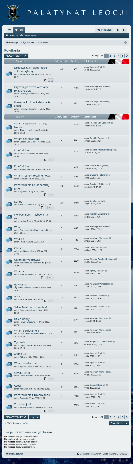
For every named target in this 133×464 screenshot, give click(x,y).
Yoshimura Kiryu (27, 251)
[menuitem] (9, 30)
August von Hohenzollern (31, 345)
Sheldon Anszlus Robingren (102, 150)
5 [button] (123, 55)
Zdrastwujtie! (22, 404)
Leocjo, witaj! (22, 372)
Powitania (12, 50)
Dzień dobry (21, 319)
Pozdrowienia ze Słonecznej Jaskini (31, 186)
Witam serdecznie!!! (26, 330)
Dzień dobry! (22, 150)
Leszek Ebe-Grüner (28, 142)
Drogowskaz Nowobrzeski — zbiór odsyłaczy (32, 69)
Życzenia (19, 342)
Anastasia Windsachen (100, 284)
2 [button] (110, 55)
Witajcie (19, 238)
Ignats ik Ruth (96, 67)
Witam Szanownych (26, 138)
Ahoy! (17, 296)
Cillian (22, 357)
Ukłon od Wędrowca (27, 259)
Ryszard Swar (26, 366)
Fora (21, 30)
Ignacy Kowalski (27, 274)
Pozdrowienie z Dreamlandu (32, 395)
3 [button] (114, 55)
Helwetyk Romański (28, 74)
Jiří (21, 299)
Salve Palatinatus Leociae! (30, 307)
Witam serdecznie (25, 363)
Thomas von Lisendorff (30, 130)
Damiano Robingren (99, 175)
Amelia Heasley (27, 153)
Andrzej (23, 398)
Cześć (17, 385)
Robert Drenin (26, 407)
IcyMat (23, 191)
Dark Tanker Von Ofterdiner (32, 333)
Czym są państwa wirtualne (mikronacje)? (31, 88)
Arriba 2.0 (20, 354)
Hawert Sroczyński (98, 166)
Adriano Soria (26, 389)
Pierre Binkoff (26, 376)
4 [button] (118, 55)
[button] (127, 56)
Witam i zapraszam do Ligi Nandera (30, 125)
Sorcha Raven (26, 204)
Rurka (22, 242)
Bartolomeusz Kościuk (30, 263)
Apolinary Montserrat (99, 238)
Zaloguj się (13, 35)
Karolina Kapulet (31, 288)
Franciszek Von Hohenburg (32, 230)
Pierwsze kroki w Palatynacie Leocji (32, 103)
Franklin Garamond (98, 138)
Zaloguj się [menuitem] (118, 31)
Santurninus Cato (27, 310)
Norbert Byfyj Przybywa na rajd (31, 216)
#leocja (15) (104, 29)
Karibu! (18, 201)
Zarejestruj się (29, 35)
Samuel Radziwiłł (97, 385)
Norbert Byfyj (25, 221)
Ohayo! (18, 248)
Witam (18, 227)
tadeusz (23, 179)
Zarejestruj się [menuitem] (125, 31)
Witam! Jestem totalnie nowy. (32, 175)
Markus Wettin (26, 169)
